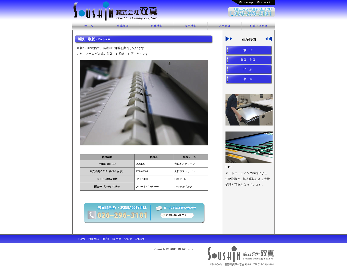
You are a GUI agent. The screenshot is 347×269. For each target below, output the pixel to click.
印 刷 (247, 69)
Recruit (116, 239)
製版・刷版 (247, 59)
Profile (105, 239)
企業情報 (157, 26)
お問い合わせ (258, 26)
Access (128, 239)
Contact (139, 239)
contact (265, 2)
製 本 (247, 79)
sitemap (248, 2)
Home (81, 239)
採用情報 (191, 26)
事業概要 (123, 26)
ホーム (88, 26)
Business (93, 239)
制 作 (247, 50)
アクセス (224, 26)
